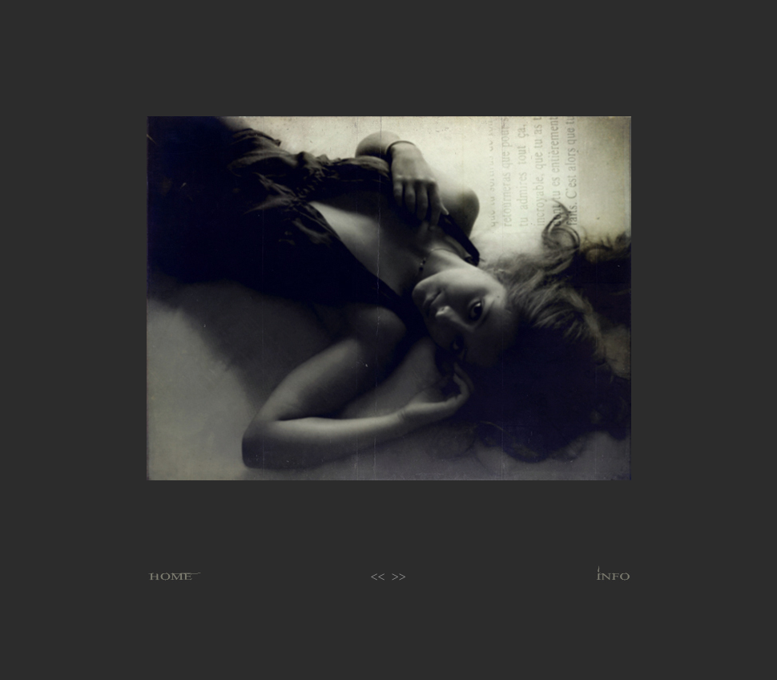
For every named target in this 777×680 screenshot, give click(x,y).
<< (378, 577)
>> (399, 577)
